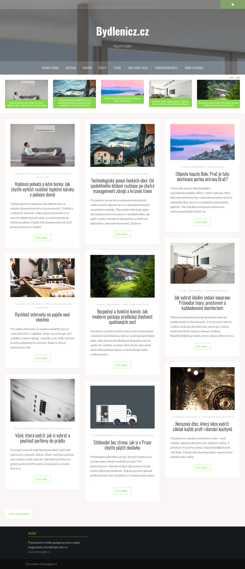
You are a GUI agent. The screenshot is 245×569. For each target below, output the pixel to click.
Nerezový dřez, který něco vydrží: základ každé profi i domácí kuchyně (202, 426)
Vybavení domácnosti (166, 68)
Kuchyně (87, 68)
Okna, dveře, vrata (138, 68)
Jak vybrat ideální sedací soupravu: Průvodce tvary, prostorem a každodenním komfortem (170, 102)
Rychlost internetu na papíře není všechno (42, 317)
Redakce (35, 173)
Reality (103, 68)
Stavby (117, 68)
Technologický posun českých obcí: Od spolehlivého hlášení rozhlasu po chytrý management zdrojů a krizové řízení (74, 102)
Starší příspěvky (20, 514)
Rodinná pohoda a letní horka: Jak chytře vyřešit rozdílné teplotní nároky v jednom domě (26, 104)
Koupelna (71, 68)
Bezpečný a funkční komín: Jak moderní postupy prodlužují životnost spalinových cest (218, 104)
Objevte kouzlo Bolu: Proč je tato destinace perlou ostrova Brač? (123, 99)
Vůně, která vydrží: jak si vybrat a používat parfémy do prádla (42, 438)
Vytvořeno (32, 564)
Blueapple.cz (49, 564)
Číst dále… (42, 237)
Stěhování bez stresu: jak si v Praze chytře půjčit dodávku (122, 445)
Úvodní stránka (50, 68)
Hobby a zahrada (194, 68)
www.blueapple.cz (39, 552)
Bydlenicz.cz (122, 31)
